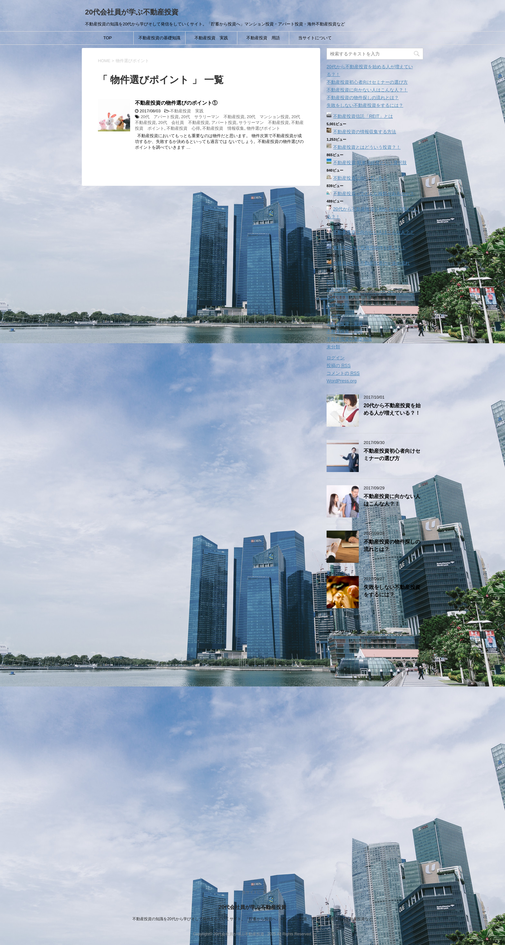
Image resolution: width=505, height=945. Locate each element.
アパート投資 (223, 122)
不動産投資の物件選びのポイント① (176, 103)
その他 (333, 315)
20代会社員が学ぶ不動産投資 (131, 12)
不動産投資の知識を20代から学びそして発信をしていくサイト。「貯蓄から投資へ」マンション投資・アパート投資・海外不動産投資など (252, 919)
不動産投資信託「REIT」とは (363, 116)
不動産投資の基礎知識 (159, 37)
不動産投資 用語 (263, 37)
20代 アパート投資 (160, 116)
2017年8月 (337, 297)
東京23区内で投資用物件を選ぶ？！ (369, 247)
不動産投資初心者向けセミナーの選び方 (367, 82)
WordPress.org (342, 380)
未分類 (333, 346)
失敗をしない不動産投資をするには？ (365, 105)
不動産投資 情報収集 (223, 128)
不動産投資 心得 (183, 128)
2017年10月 (339, 281)
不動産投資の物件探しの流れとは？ (363, 97)
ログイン (336, 357)
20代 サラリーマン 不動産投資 (212, 116)
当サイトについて (315, 37)
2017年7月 (337, 304)
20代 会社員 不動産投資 (183, 122)
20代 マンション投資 (268, 116)
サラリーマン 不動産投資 (264, 122)
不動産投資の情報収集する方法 (364, 131)
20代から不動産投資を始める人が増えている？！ (392, 409)
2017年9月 (337, 289)
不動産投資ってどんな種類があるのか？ (373, 193)
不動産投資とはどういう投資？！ (367, 147)
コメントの (343, 373)
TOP (107, 37)
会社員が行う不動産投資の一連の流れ (371, 263)
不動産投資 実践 (211, 37)
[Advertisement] (375, 755)
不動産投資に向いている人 (360, 178)
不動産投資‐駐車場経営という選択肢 (370, 162)
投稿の (339, 365)
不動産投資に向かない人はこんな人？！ (367, 89)
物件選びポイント (263, 128)
